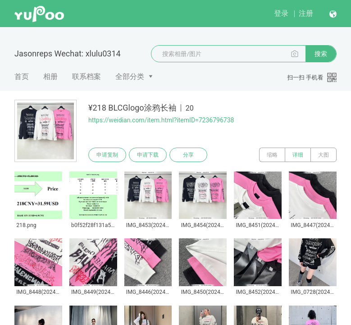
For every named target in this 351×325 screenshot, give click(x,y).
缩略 (272, 155)
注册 (306, 13)
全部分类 (129, 76)
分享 (188, 155)
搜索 (321, 53)
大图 (323, 155)
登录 (281, 13)
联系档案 (86, 76)
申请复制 (107, 155)
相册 (50, 76)
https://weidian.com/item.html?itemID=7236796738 (161, 120)
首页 (21, 76)
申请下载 (148, 155)
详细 (297, 155)
